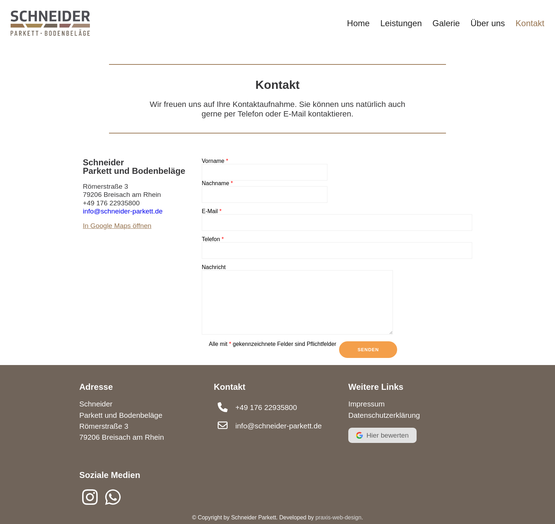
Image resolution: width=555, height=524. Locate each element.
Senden (368, 349)
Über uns (487, 23)
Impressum (366, 404)
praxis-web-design (338, 517)
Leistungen (401, 23)
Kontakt (530, 23)
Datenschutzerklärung (384, 415)
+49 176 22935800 (111, 203)
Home (358, 23)
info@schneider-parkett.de (122, 211)
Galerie (446, 23)
